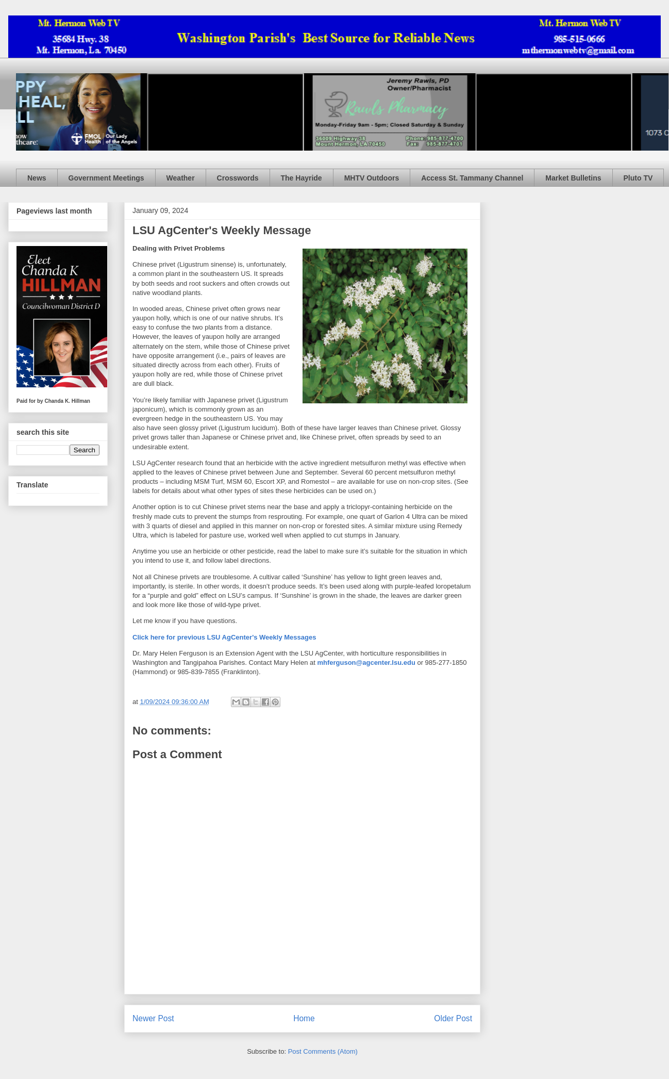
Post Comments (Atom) (323, 1051)
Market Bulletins (573, 178)
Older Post (453, 1018)
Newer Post (153, 1018)
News (36, 178)
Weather (180, 178)
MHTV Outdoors (371, 178)
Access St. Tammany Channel (472, 178)
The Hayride (301, 178)
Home (304, 1018)
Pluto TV (638, 178)
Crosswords (238, 178)
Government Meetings (106, 178)
